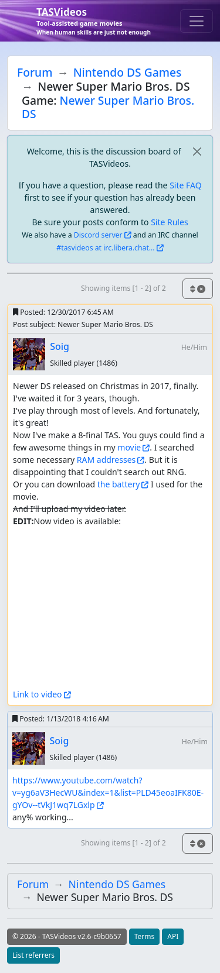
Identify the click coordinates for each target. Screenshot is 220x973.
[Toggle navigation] (196, 21)
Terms (144, 936)
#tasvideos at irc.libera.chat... (105, 248)
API (172, 936)
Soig (59, 346)
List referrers (33, 955)
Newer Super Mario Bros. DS (108, 107)
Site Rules (169, 222)
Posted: (63, 312)
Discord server (98, 235)
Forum (34, 72)
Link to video (37, 694)
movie (129, 447)
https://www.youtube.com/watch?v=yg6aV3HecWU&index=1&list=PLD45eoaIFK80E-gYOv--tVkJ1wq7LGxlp (108, 792)
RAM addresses (106, 459)
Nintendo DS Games (127, 72)
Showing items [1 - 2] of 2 (123, 288)
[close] (197, 151)
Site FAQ (185, 185)
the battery (118, 484)
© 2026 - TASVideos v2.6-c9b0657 (66, 936)
